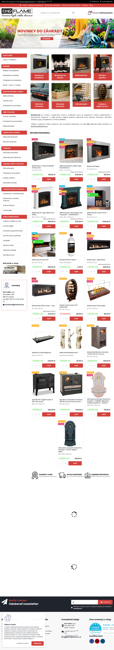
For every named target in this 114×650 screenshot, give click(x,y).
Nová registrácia (107, 1)
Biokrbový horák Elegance (41, 353)
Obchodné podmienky (52, 5)
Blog (91, 5)
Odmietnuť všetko (22, 643)
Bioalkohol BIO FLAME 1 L (68, 260)
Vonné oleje (7, 210)
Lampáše (6, 240)
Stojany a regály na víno (12, 221)
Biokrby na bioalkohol (11, 71)
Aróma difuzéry (8, 205)
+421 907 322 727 (70, 631)
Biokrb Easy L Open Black (96, 260)
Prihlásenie (95, 1)
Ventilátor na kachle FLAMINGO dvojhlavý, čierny (97, 570)
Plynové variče (8, 245)
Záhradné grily (8, 168)
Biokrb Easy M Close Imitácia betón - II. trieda (42, 570)
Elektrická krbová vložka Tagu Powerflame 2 (70, 167)
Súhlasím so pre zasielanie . (92, 607)
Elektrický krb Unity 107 (40, 260)
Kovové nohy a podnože (12, 236)
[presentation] (31, 513)
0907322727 (42, 2)
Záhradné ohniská (10, 183)
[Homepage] (20, 5)
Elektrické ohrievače (10, 137)
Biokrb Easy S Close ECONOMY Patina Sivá (43, 167)
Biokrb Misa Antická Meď (68, 570)
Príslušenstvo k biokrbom (12, 80)
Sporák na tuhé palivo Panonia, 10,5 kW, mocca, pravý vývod (71, 401)
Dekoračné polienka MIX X (69, 353)
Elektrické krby (8, 96)
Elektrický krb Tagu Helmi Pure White (43, 214)
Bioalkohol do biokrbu (11, 75)
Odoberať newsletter (23, 604)
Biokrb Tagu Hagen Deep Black (97, 518)
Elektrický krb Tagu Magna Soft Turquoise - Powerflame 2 (71, 214)
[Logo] (17, 13)
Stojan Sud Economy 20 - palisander (69, 306)
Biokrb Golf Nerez (93, 166)
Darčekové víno (8, 255)
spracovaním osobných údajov (91, 606)
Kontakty (85, 5)
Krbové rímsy (8, 101)
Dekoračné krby (8, 126)
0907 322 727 (92, 124)
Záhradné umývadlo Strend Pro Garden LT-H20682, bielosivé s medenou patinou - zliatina (98, 401)
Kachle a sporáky (9, 116)
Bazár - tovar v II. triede (11, 85)
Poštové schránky (9, 250)
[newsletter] (105, 602)
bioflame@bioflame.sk (27, 2)
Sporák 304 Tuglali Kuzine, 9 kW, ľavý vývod (42, 401)
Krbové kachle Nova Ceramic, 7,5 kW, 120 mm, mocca (98, 353)
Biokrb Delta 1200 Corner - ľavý (43, 306)
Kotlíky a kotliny (9, 178)
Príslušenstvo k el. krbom (12, 106)
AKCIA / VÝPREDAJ (9, 60)
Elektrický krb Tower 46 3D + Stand (97, 214)
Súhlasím (37, 643)
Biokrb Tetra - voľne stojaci (41, 518)
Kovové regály (8, 226)
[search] (73, 13)
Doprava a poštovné (35, 5)
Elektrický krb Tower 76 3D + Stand (69, 519)
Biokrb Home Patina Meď (96, 306)
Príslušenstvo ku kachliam (12, 121)
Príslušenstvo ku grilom (11, 173)
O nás (25, 5)
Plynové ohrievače (9, 142)
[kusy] (36, 179)
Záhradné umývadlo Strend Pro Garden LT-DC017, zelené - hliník (70, 450)
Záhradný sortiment (10, 153)
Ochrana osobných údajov (71, 5)
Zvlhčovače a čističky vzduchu (11, 199)
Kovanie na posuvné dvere (13, 231)
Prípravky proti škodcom (12, 157)
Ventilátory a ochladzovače (13, 194)
